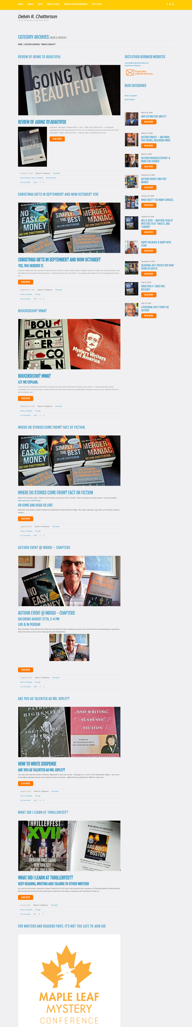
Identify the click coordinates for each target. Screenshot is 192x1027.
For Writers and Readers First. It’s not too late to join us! (62, 926)
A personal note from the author (155, 309)
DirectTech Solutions (133, 66)
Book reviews (51, 178)
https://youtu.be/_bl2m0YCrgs (29, 501)
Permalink (56, 173)
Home (20, 4)
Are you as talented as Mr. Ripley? (43, 698)
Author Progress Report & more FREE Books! (155, 159)
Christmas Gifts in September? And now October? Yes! (58, 194)
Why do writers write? (153, 116)
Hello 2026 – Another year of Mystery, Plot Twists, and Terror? (157, 224)
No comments (25, 182)
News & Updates (37, 178)
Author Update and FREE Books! (154, 180)
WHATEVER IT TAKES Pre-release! (153, 288)
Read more (148, 121)
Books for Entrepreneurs (75, 4)
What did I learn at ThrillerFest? (43, 812)
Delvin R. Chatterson (37, 16)
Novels (30, 4)
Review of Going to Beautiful (39, 57)
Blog (40, 4)
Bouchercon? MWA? (32, 311)
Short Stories (53, 4)
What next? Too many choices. (157, 200)
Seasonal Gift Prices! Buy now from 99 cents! (157, 267)
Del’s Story (97, 4)
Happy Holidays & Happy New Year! (156, 244)
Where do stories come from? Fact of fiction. (51, 427)
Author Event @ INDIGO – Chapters (44, 547)
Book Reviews (25, 178)
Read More (57, 139)
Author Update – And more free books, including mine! (156, 139)
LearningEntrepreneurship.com (137, 63)
